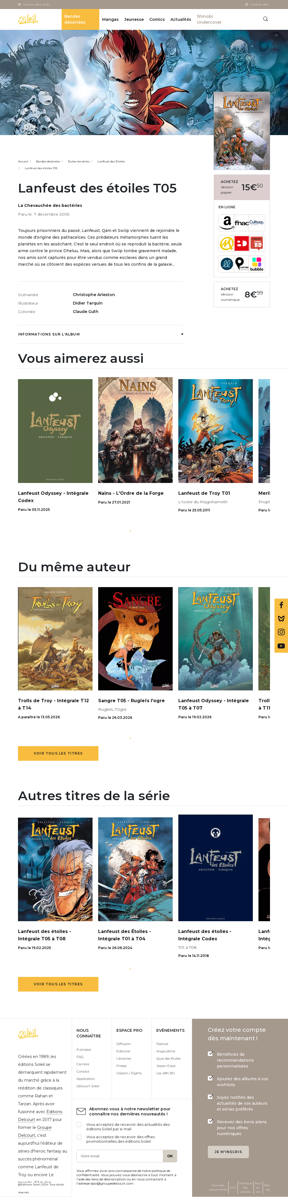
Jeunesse (134, 19)
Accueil (23, 161)
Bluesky (281, 619)
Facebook (281, 605)
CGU (233, 1187)
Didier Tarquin (88, 303)
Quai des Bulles (168, 1058)
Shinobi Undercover (209, 19)
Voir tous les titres (58, 753)
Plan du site (258, 1188)
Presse (121, 1066)
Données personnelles (218, 1187)
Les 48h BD (165, 1073)
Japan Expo (166, 1066)
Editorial (123, 1051)
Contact (82, 1071)
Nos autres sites (37, 4)
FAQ (79, 1057)
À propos (83, 1049)
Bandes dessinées (75, 19)
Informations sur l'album (100, 334)
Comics (157, 19)
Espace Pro (259, 4)
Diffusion (123, 1044)
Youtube (281, 646)
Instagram (281, 632)
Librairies (123, 1058)
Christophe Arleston (94, 294)
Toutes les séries (78, 161)
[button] (130, 531)
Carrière (82, 1064)
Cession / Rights (129, 1073)
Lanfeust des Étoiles (111, 161)
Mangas (110, 19)
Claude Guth (85, 311)
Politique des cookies (245, 1188)
